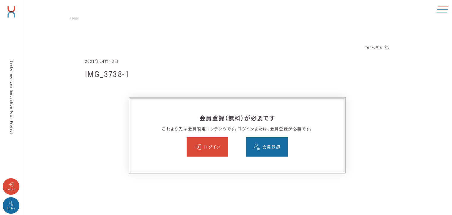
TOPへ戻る (373, 48)
